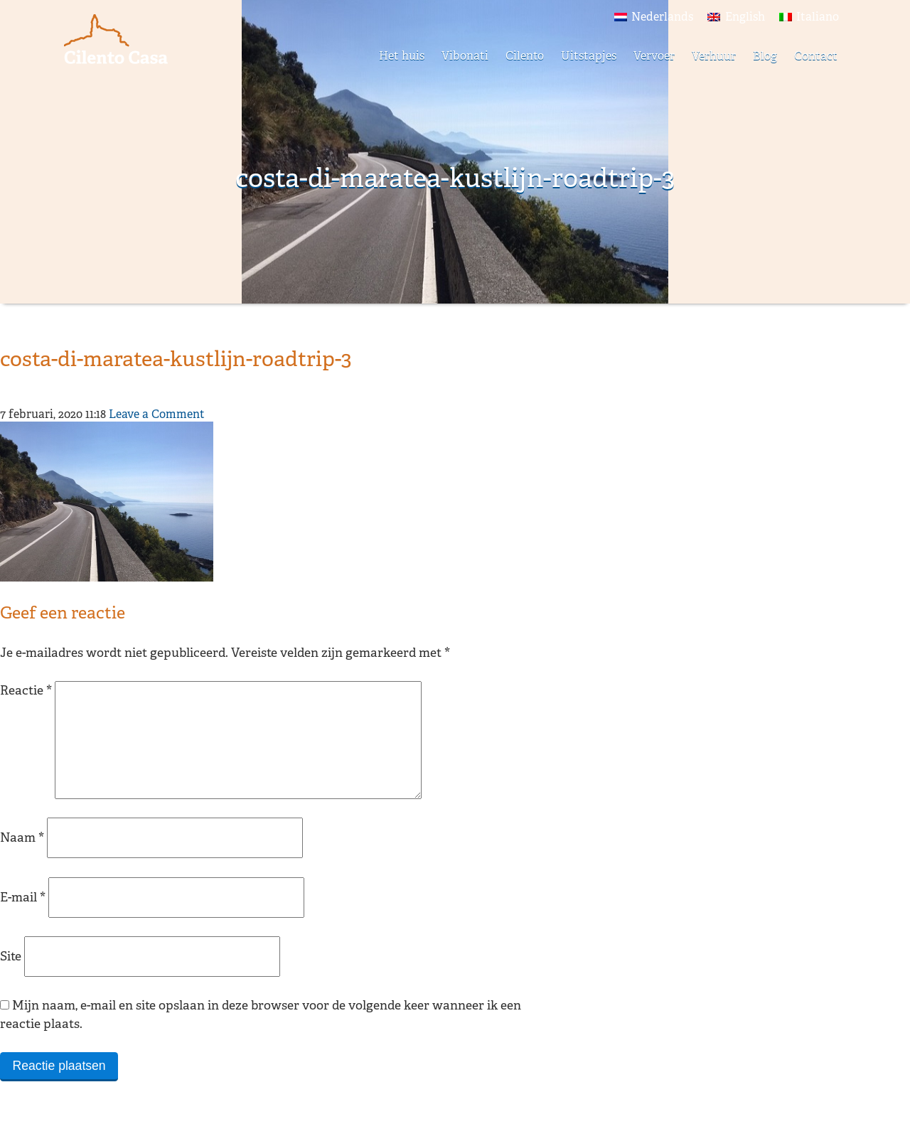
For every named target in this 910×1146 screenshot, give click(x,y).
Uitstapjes (588, 55)
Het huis (401, 55)
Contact (815, 55)
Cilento (524, 55)
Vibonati (464, 55)
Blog (765, 55)
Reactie (26, 690)
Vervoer (654, 55)
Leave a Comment (157, 414)
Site (10, 978)
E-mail (23, 919)
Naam (22, 860)
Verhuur (714, 55)
